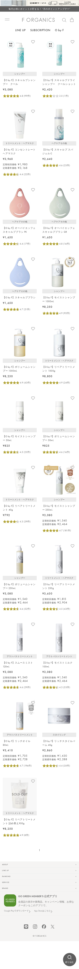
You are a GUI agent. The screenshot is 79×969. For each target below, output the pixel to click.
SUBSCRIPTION (40, 30)
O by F (59, 30)
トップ (6, 44)
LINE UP (20, 30)
